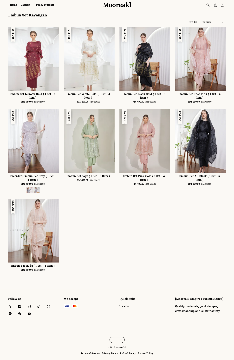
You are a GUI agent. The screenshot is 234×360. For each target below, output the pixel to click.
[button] (208, 5)
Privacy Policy (110, 353)
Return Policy (145, 353)
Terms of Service (90, 353)
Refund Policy (128, 353)
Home (13, 5)
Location (124, 307)
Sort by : (193, 22)
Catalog (25, 5)
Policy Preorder (45, 5)
